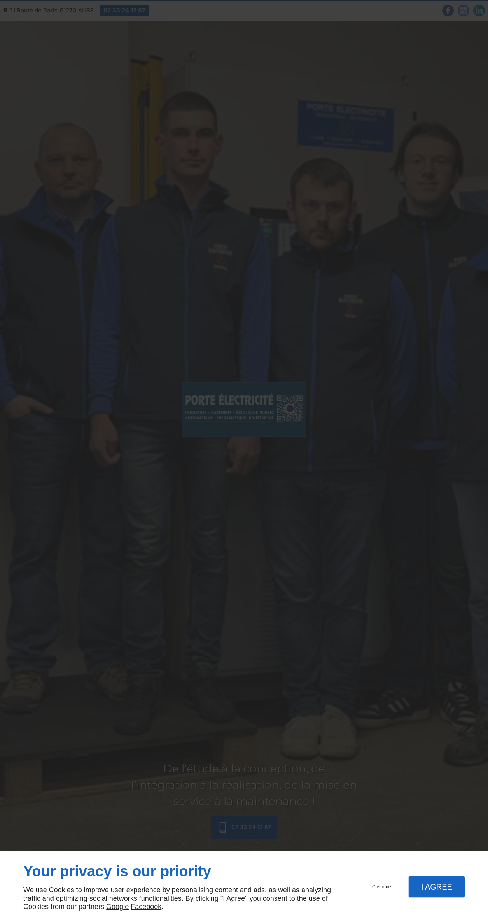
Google (117, 907)
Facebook (146, 907)
